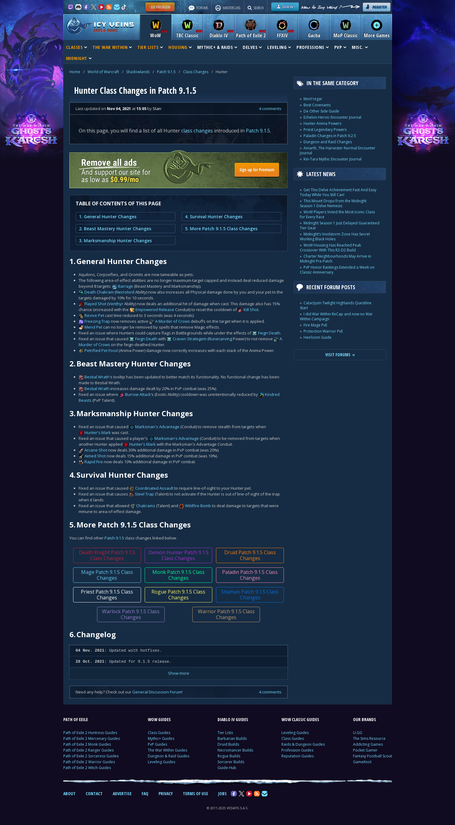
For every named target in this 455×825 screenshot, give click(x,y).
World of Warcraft (103, 71)
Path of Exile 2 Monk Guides (87, 744)
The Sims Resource (369, 738)
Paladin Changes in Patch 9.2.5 (330, 135)
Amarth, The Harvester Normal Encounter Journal (337, 150)
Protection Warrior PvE (323, 331)
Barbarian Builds (232, 738)
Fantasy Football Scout (372, 756)
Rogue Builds (229, 756)
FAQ (145, 793)
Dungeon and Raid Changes (328, 141)
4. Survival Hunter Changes (213, 216)
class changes (197, 130)
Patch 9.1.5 (166, 71)
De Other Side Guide (321, 111)
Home (74, 71)
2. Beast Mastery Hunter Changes (115, 228)
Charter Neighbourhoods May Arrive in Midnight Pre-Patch (335, 259)
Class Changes (195, 71)
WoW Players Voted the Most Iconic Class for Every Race (337, 214)
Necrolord (125, 292)
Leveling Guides (161, 761)
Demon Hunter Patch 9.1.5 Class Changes (178, 555)
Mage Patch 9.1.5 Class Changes (107, 575)
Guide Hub (227, 767)
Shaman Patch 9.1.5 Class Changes (250, 594)
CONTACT (94, 793)
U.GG (357, 732)
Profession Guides (297, 750)
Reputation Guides (297, 756)
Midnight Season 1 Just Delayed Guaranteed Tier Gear (339, 225)
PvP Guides (157, 744)
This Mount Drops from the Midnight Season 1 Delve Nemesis (333, 203)
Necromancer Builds (235, 750)
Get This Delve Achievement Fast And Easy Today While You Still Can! (338, 192)
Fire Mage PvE (315, 325)
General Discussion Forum (157, 692)
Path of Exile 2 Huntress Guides (90, 732)
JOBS (222, 793)
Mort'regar (313, 98)
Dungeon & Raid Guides (168, 756)
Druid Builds (228, 744)
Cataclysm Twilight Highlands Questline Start (335, 305)
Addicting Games (368, 744)
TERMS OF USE (195, 793)
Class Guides (159, 732)
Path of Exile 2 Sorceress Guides (91, 756)
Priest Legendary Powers (325, 129)
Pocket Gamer (365, 750)
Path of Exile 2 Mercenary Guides (91, 738)
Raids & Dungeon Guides (303, 744)
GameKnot (362, 761)
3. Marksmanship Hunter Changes (115, 240)
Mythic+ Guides (161, 738)
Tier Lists (225, 732)
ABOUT (69, 793)
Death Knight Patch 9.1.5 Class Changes (107, 555)
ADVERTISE (122, 793)
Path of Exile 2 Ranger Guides (88, 750)
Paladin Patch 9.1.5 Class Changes (250, 575)
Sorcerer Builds (231, 761)
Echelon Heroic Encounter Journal (332, 117)
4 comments (270, 108)
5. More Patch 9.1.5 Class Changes (221, 228)
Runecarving (220, 338)
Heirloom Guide (317, 337)
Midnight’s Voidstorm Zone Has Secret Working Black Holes (335, 236)
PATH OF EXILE (75, 719)
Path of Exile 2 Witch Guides (87, 767)
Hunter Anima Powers (322, 123)
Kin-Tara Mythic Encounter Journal (333, 159)
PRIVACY (166, 793)
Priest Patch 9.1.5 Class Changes (107, 594)
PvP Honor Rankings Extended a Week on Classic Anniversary (337, 270)
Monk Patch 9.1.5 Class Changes (178, 575)
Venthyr (115, 303)
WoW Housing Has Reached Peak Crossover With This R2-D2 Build (330, 248)
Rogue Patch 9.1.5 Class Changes (178, 594)
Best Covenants (317, 105)
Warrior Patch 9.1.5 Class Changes (226, 614)
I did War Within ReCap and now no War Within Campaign (336, 316)
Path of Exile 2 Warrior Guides (89, 761)
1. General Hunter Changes (107, 216)
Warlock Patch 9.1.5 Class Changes (130, 614)
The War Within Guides (167, 750)
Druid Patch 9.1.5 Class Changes (250, 555)
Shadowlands (138, 71)
